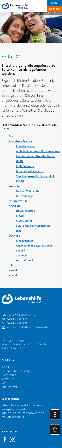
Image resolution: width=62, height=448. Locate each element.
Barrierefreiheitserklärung (16, 371)
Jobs (4, 382)
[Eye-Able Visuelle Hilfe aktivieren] (55, 414)
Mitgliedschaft (9, 386)
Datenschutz (9, 374)
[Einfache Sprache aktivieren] (55, 429)
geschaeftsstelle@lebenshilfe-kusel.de (28, 327)
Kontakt (6, 367)
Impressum (8, 378)
